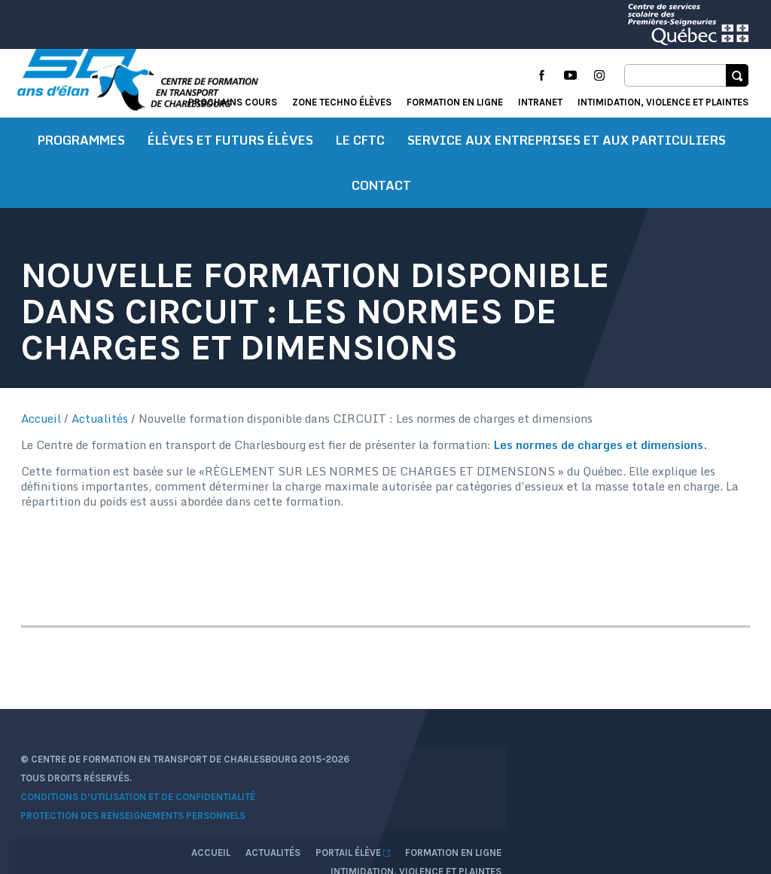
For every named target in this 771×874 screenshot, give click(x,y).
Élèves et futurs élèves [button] (230, 154)
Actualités (101, 432)
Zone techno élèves (342, 102)
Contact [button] (381, 199)
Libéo (735, 809)
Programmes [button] (81, 154)
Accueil (42, 432)
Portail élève (599, 770)
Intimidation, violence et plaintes (662, 102)
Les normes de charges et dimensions (600, 459)
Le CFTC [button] (360, 154)
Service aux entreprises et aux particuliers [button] (566, 154)
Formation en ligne (455, 102)
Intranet (540, 102)
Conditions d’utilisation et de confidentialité (140, 808)
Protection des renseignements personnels (135, 827)
